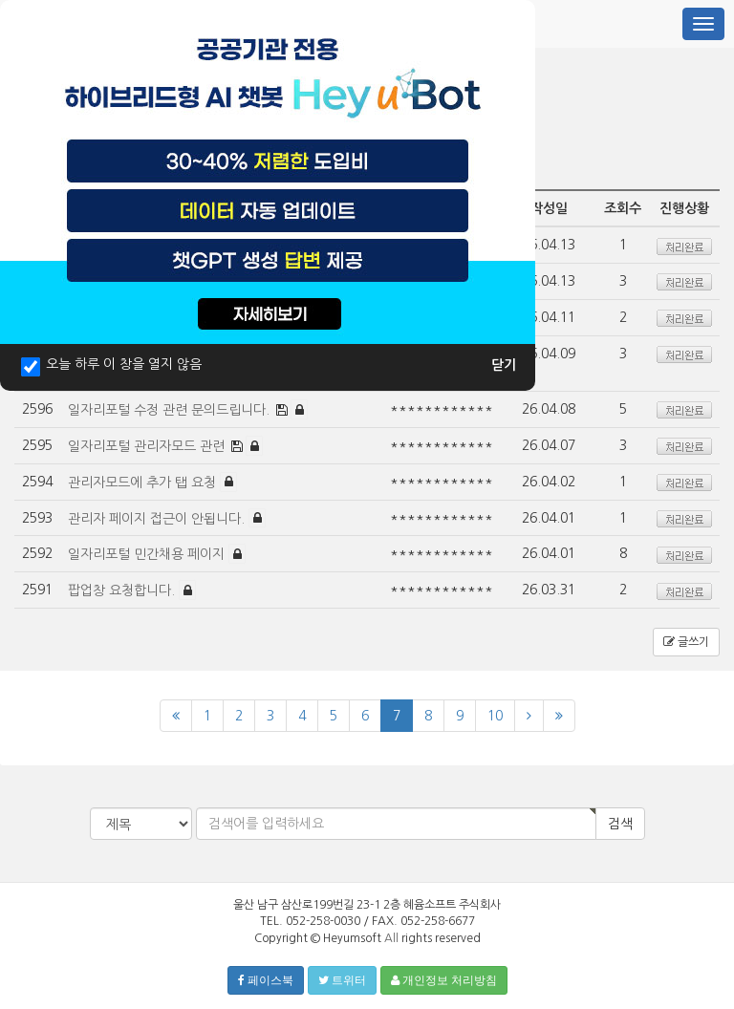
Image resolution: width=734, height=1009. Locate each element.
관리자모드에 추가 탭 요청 (144, 481)
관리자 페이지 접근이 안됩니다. (158, 518)
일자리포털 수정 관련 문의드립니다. (170, 410)
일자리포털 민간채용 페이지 (148, 554)
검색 (620, 823)
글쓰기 (686, 642)
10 (495, 715)
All (391, 938)
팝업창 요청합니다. (123, 590)
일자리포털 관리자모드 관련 (148, 446)
